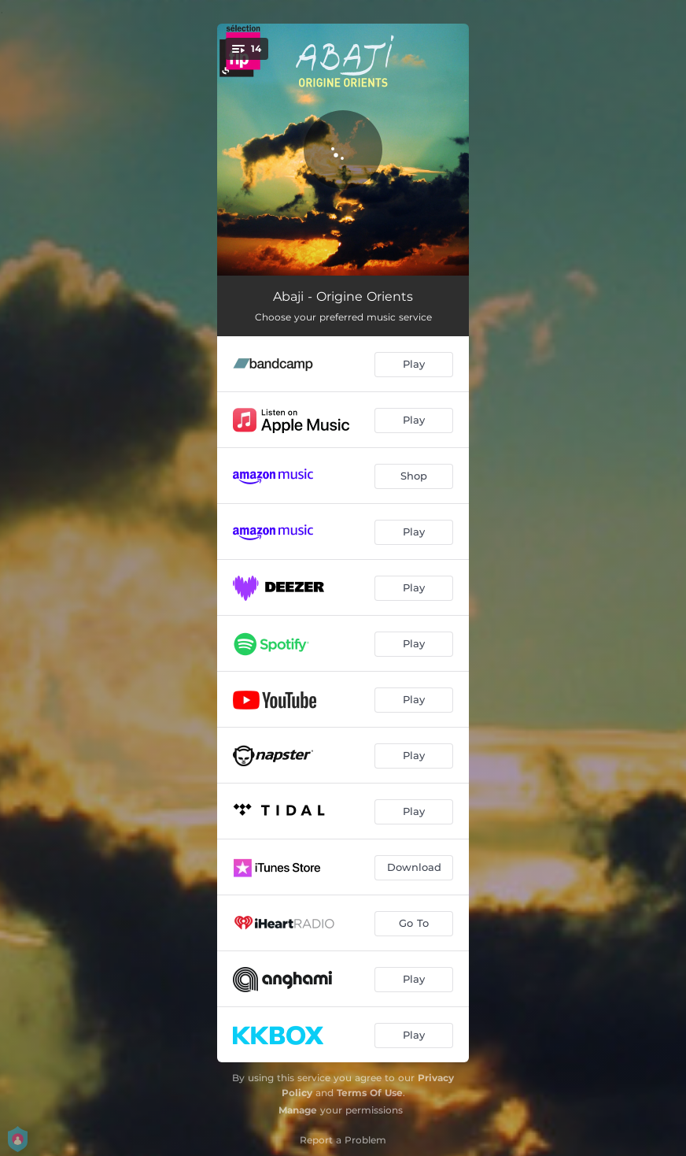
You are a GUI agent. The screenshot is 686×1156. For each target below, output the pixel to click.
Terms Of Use (370, 1093)
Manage (297, 1110)
